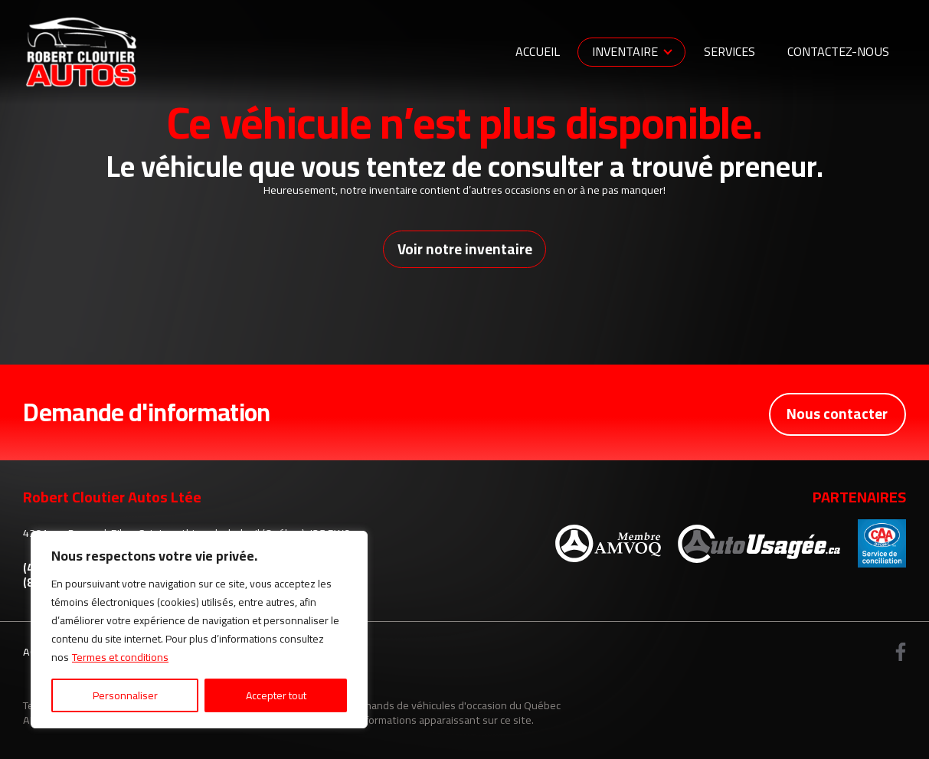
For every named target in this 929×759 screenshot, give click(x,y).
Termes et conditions (120, 657)
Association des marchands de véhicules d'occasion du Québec (413, 705)
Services (729, 51)
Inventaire (625, 51)
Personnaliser (125, 695)
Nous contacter (836, 413)
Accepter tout (276, 695)
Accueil (537, 51)
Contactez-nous (838, 51)
